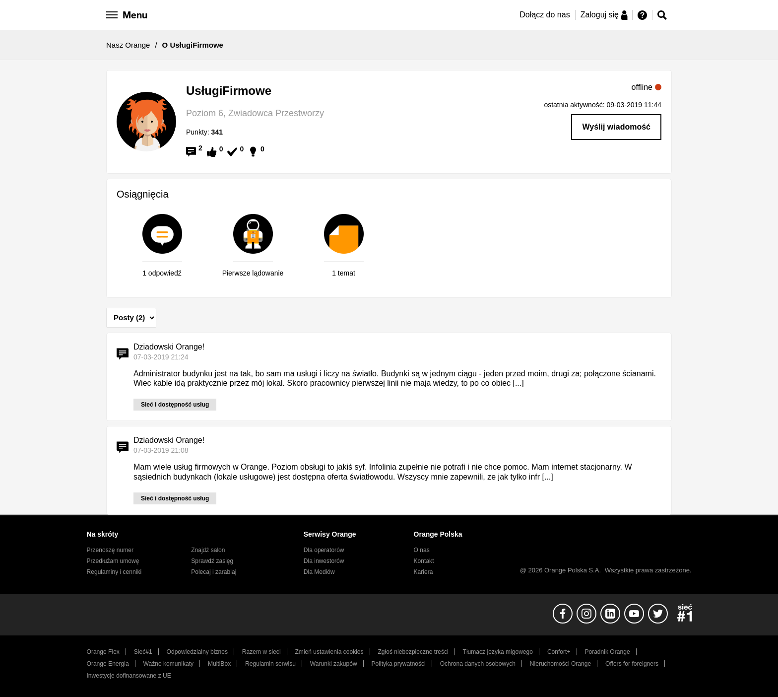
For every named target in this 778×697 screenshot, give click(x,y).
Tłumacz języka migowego (498, 651)
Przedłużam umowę (113, 561)
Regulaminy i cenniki (114, 571)
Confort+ (559, 651)
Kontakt (424, 561)
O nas (422, 550)
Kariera (423, 571)
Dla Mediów (319, 571)
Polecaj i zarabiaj (213, 571)
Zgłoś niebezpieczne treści (413, 651)
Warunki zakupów (333, 663)
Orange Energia (108, 663)
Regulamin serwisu (270, 663)
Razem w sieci (261, 651)
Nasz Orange (128, 45)
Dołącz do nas (544, 14)
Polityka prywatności (399, 663)
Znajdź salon (208, 550)
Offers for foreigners (631, 663)
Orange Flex (103, 651)
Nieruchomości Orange (560, 663)
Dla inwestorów (324, 561)
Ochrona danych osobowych (478, 663)
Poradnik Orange (607, 651)
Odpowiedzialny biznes (197, 651)
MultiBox (219, 663)
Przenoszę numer (110, 550)
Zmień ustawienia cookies (329, 651)
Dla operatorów (324, 550)
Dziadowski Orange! (168, 347)
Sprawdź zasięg (212, 561)
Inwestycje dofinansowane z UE (129, 675)
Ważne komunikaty (168, 663)
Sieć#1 (143, 651)
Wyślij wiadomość (616, 127)
